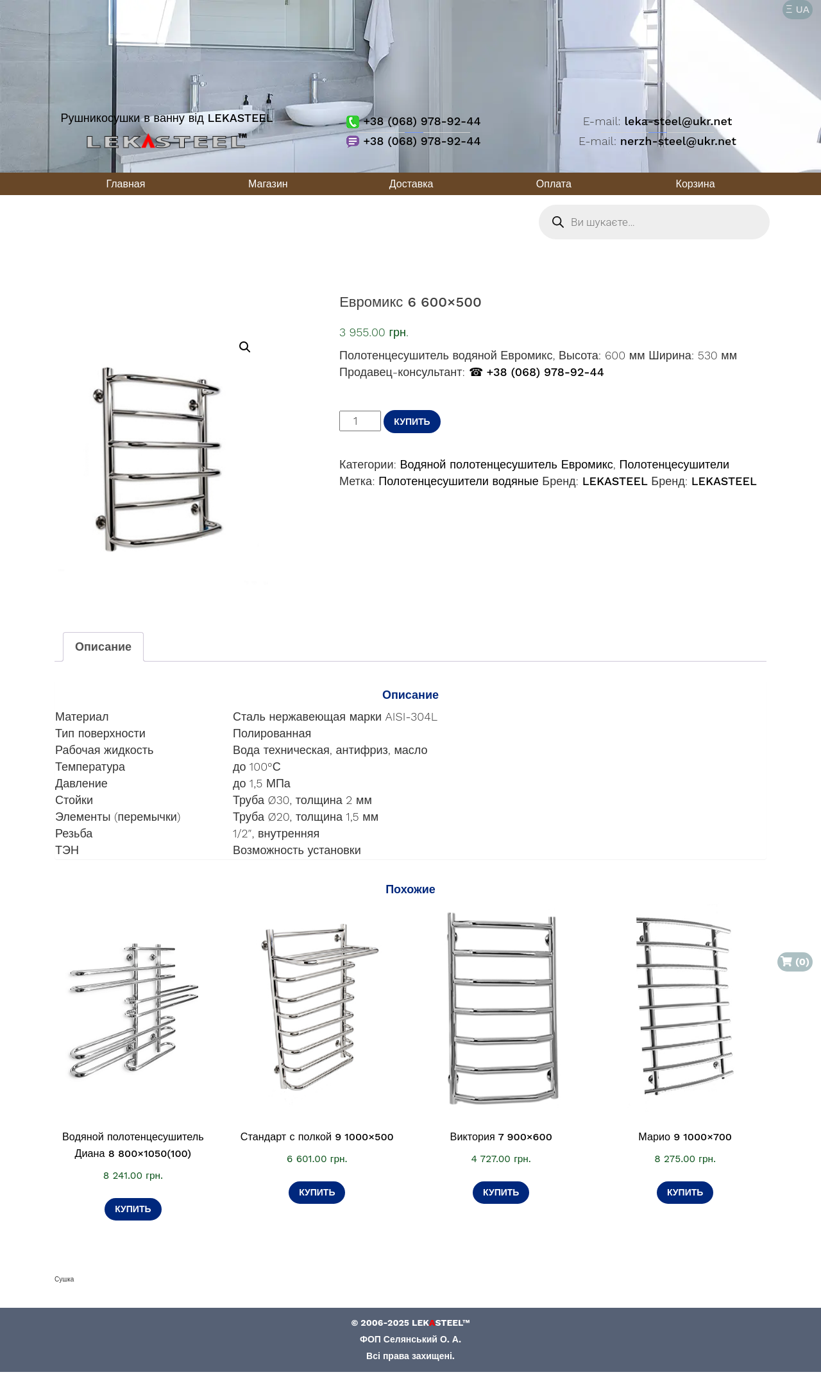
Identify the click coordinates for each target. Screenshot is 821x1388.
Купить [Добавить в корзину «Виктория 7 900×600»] (501, 1192)
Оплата (553, 184)
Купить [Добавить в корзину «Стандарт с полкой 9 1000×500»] (317, 1192)
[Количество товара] (360, 421)
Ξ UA (797, 9)
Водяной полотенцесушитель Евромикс (506, 464)
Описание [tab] (103, 646)
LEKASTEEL (615, 481)
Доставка (411, 184)
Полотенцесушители (674, 464)
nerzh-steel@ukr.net (678, 141)
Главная (125, 184)
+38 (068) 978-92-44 (413, 121)
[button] (245, 347)
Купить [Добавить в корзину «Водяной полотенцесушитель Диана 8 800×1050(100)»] (133, 1209)
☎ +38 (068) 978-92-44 (536, 372)
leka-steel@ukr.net (678, 121)
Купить (412, 421)
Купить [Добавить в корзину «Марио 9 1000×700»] (685, 1192)
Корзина (695, 184)
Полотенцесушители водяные (458, 481)
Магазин (268, 184)
